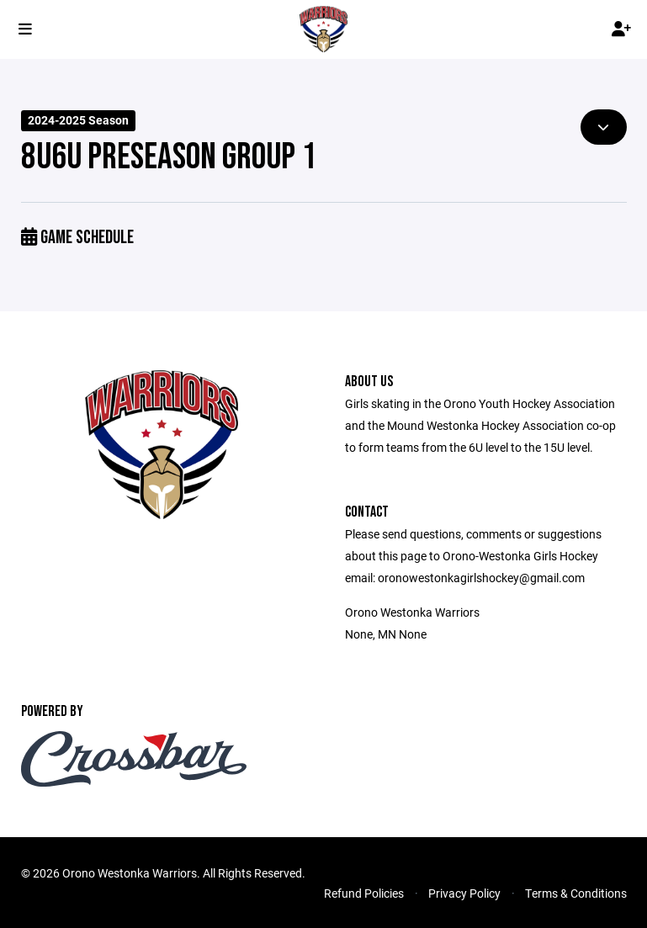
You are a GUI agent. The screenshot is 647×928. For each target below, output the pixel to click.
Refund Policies (364, 893)
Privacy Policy (464, 893)
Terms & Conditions (576, 893)
